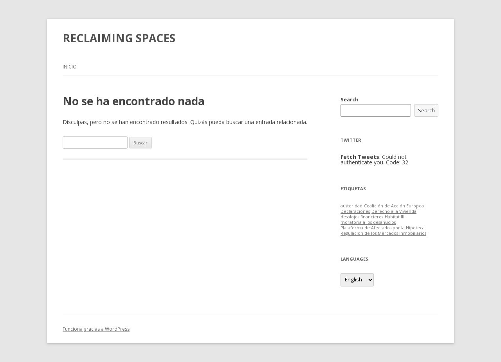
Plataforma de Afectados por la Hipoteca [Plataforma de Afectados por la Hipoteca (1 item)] (383, 228)
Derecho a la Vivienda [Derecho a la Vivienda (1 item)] (393, 211)
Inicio (70, 66)
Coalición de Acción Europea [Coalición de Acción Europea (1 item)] (394, 206)
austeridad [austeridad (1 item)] (351, 206)
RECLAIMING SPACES (119, 38)
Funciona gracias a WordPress (96, 329)
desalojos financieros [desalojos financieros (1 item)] (362, 217)
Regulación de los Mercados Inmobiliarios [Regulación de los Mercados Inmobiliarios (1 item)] (383, 233)
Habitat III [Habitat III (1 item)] (394, 217)
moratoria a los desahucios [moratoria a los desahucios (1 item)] (368, 222)
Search (350, 99)
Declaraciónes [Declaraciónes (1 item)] (355, 211)
